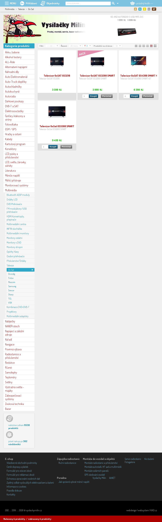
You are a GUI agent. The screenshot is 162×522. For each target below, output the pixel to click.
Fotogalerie (130, 462)
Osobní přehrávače (15, 256)
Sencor (11, 290)
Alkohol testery (13, 57)
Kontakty (11, 494)
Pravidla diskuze (14, 490)
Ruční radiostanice (67, 462)
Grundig (11, 274)
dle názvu (74, 45)
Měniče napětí (12, 175)
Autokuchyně (12, 91)
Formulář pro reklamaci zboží (20, 474)
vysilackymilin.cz (34, 510)
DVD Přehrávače (14, 204)
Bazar (8, 408)
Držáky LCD (12, 199)
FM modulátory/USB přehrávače (17, 210)
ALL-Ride (10, 62)
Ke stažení (149, 458)
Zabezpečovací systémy (13, 397)
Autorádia (10, 96)
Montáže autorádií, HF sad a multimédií (103, 466)
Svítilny (8, 382)
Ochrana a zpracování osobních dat (23, 478)
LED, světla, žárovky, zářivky (15, 163)
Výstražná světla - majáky (14, 388)
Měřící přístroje (13, 180)
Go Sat (11, 269)
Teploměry (10, 377)
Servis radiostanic (133, 458)
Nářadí (8, 339)
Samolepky (11, 372)
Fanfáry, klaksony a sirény (15, 117)
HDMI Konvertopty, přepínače (15, 218)
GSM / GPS (10, 129)
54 (117, 45)
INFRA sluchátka (14, 228)
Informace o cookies (16, 486)
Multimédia (11, 190)
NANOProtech (12, 326)
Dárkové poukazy (14, 101)
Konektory (10, 149)
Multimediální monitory (18, 233)
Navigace (9, 344)
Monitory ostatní (14, 237)
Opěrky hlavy (13, 251)
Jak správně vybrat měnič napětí (74, 481)
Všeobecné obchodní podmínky (22, 462)
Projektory (12, 311)
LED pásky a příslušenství (11, 155)
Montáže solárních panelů (96, 470)
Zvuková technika (14, 404)
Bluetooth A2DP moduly (18, 194)
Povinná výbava (13, 349)
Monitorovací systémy (16, 185)
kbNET (112, 477)
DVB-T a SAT (12, 106)
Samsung (12, 286)
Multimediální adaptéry (17, 316)
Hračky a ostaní (13, 134)
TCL (10, 298)
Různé (8, 367)
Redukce (10, 362)
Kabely (8, 139)
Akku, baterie (12, 52)
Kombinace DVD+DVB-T (18, 307)
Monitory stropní (14, 247)
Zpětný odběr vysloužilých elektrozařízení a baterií (30, 482)
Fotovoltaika (11, 124)
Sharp (10, 294)
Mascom (11, 282)
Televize (10, 265)
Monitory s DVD (14, 242)
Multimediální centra (16, 224)
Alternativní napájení (16, 67)
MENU (13, 3)
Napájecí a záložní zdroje (14, 332)
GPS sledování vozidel (94, 474)
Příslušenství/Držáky (16, 260)
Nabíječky (10, 321)
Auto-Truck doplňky (15, 81)
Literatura (10, 170)
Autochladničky (13, 86)
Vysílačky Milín (99, 477)
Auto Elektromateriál (16, 76)
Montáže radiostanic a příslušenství (100, 462)
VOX (10, 302)
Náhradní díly (12, 72)
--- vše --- (51, 45)
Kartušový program (15, 144)
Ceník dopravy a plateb (17, 466)
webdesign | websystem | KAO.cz (141, 510)
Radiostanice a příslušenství (13, 355)
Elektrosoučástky (14, 111)
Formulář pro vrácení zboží (19, 470)
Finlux (10, 278)
